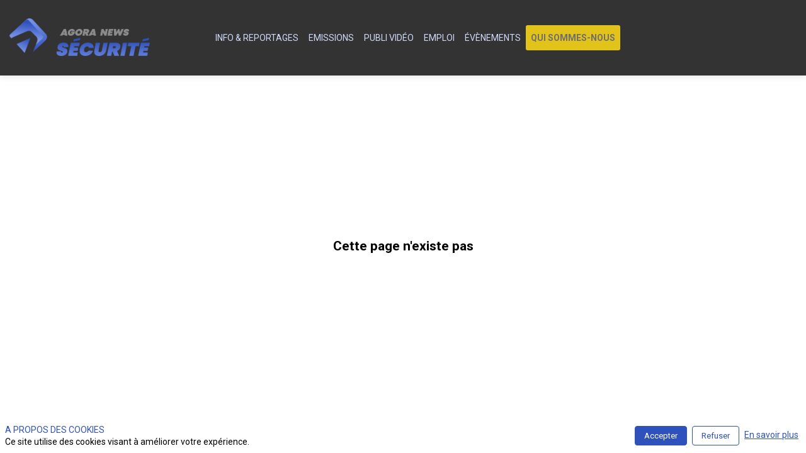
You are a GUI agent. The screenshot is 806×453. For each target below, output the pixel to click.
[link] (257, 37)
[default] (203, 37)
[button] (573, 37)
